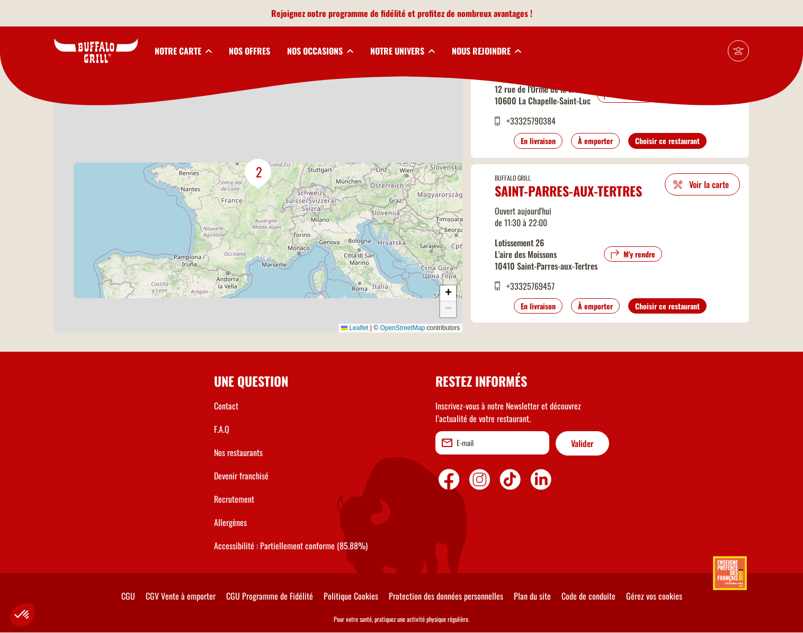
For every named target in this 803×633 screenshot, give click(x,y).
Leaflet (354, 328)
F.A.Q (221, 429)
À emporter (595, 140)
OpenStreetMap (402, 328)
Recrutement (234, 499)
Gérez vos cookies (654, 596)
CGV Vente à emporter (181, 596)
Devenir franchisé (241, 475)
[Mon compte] (738, 50)
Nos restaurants (238, 452)
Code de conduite (588, 596)
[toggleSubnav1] (183, 50)
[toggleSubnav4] (402, 50)
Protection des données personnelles (446, 596)
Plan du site (532, 596)
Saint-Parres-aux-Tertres (568, 191)
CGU (128, 596)
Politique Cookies (351, 596)
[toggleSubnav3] (320, 50)
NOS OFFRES (249, 50)
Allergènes (230, 522)
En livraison (538, 140)
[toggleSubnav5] (486, 50)
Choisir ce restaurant (667, 140)
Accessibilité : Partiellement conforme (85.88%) (291, 545)
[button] (258, 174)
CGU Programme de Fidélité (269, 596)
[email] (492, 442)
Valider (582, 443)
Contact (226, 405)
